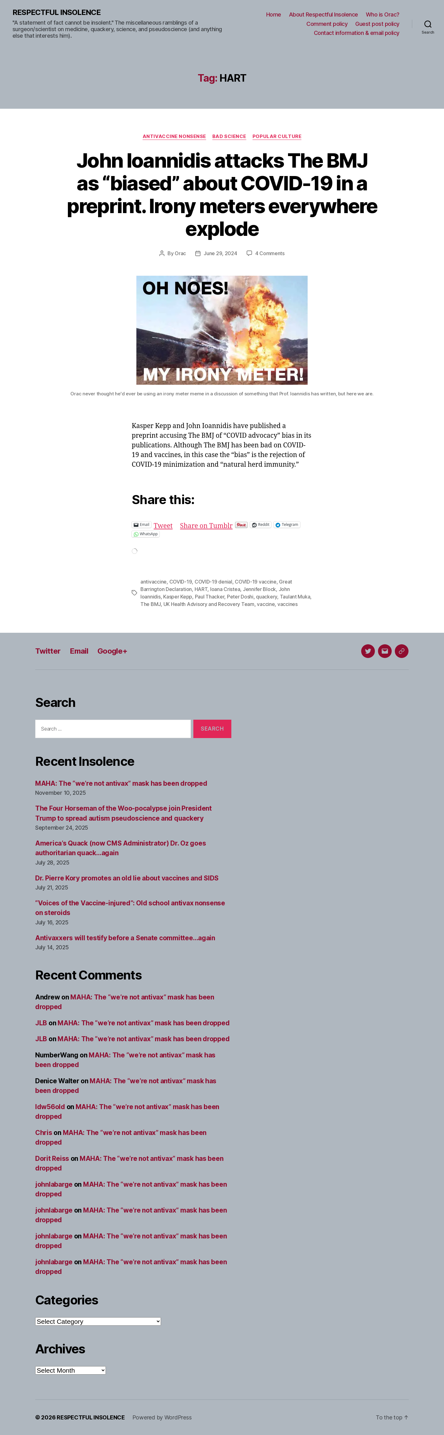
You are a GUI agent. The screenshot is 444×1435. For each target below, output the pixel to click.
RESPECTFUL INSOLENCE (56, 12)
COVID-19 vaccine (255, 582)
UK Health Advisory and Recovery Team (208, 604)
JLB (41, 1023)
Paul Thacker (209, 597)
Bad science (229, 136)
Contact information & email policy (356, 33)
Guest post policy (377, 24)
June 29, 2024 (220, 253)
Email (79, 651)
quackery (266, 597)
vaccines (287, 604)
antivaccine (153, 582)
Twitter (47, 651)
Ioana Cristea (225, 589)
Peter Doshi (240, 597)
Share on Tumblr (206, 524)
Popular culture (277, 136)
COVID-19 (180, 582)
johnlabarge (54, 1184)
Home (273, 14)
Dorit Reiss (52, 1158)
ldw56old (50, 1107)
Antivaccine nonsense (174, 136)
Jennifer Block (259, 589)
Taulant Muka (295, 597)
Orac (180, 253)
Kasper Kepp (177, 597)
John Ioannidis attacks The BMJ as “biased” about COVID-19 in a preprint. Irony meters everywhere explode (222, 194)
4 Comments (270, 253)
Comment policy (326, 24)
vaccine (266, 604)
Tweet (163, 524)
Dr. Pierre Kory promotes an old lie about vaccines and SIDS (127, 878)
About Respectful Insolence (323, 14)
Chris (43, 1133)
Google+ (112, 651)
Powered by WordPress (162, 1417)
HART (201, 589)
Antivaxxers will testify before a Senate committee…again (125, 938)
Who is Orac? (382, 14)
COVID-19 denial (213, 582)
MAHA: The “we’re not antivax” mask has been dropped (121, 783)
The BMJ (150, 604)
